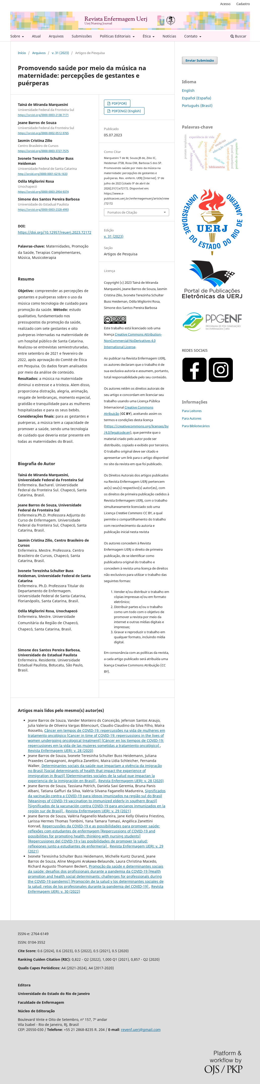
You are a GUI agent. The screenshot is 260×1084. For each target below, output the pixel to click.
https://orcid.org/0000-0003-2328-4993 (43, 210)
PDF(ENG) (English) (126, 111)
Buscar (238, 36)
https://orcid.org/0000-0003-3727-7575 (43, 151)
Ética (147, 36)
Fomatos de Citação (122, 212)
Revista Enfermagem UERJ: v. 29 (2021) (98, 811)
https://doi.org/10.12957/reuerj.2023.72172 (54, 232)
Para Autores (191, 418)
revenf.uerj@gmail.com (141, 1029)
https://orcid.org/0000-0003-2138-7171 (43, 115)
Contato (191, 36)
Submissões (82, 36)
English (188, 90)
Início (22, 53)
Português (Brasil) (197, 105)
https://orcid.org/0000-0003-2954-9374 (43, 191)
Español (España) (196, 98)
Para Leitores (192, 411)
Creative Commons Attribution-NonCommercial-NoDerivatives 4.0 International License (133, 340)
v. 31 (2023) (60, 53)
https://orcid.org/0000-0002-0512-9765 (43, 133)
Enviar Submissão (199, 60)
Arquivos (56, 36)
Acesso (225, 4)
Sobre (15, 36)
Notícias (169, 36)
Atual (36, 36)
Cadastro (243, 4)
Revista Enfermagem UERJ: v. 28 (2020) (60, 750)
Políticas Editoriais (116, 36)
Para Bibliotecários (196, 426)
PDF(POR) (119, 103)
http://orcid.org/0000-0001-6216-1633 (42, 174)
